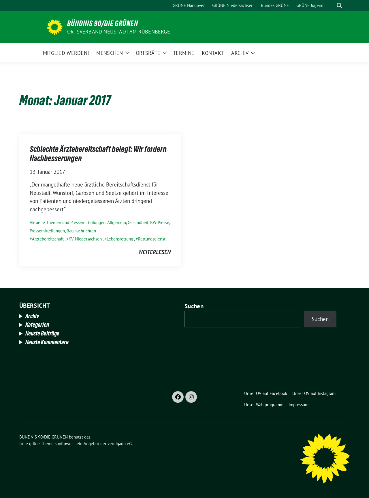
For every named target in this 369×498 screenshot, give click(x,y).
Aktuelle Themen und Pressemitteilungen (68, 222)
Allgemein (116, 222)
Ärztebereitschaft (48, 239)
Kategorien (37, 324)
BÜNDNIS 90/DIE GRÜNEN (102, 23)
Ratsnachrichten (81, 231)
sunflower (64, 443)
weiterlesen (154, 252)
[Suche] (331, 5)
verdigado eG (120, 443)
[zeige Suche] (339, 5)
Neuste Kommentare (47, 342)
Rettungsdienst (151, 239)
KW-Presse (159, 222)
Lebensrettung (120, 239)
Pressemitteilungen (47, 231)
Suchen (194, 306)
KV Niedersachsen (85, 239)
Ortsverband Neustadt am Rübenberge (118, 31)
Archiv (32, 316)
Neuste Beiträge (42, 333)
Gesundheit (138, 222)
